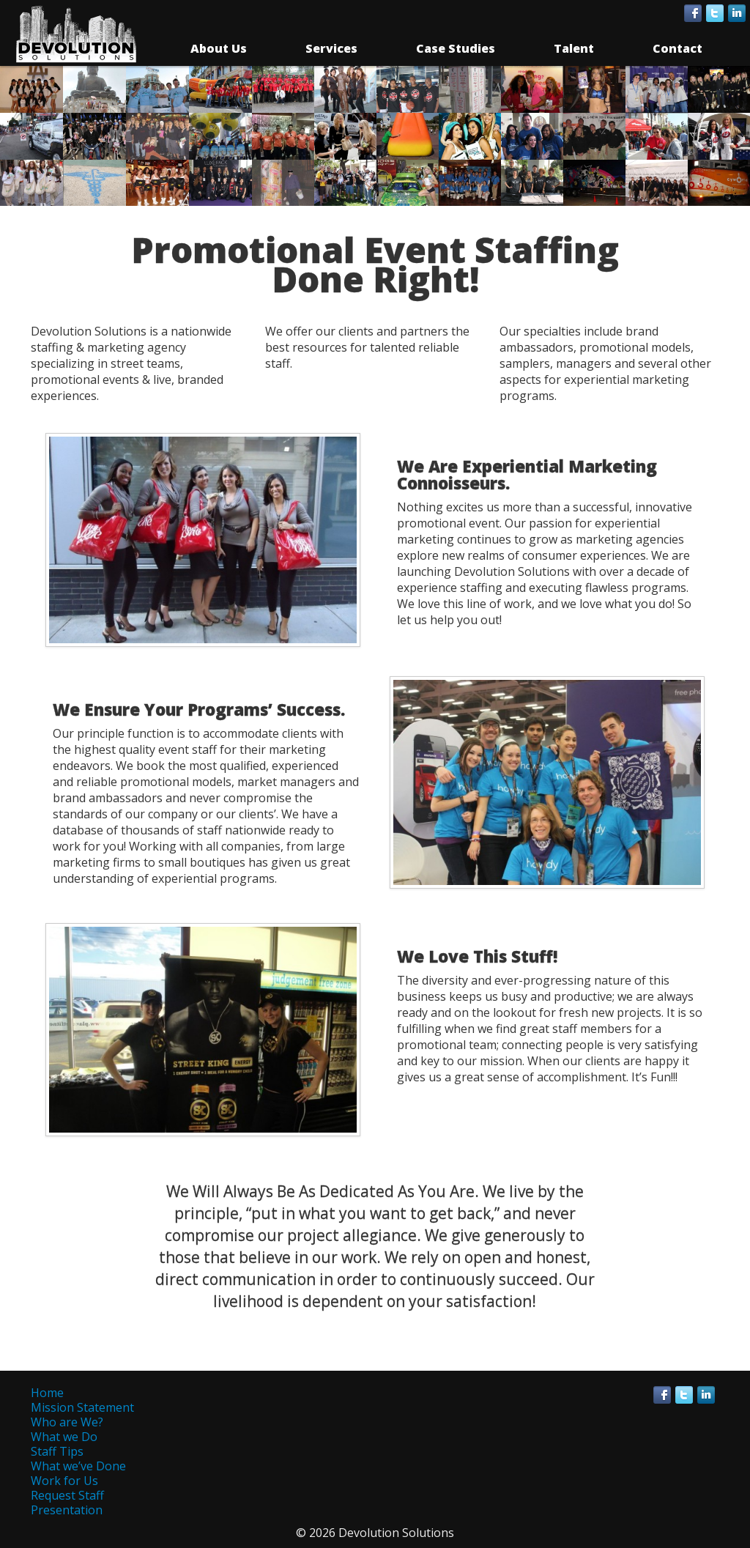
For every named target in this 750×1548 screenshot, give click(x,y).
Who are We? (67, 1422)
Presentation (67, 1510)
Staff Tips (57, 1451)
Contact (677, 48)
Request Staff (67, 1495)
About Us (218, 48)
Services (331, 48)
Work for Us (64, 1481)
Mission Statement (82, 1407)
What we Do (64, 1437)
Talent (574, 48)
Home (47, 1393)
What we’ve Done (78, 1466)
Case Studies (455, 48)
